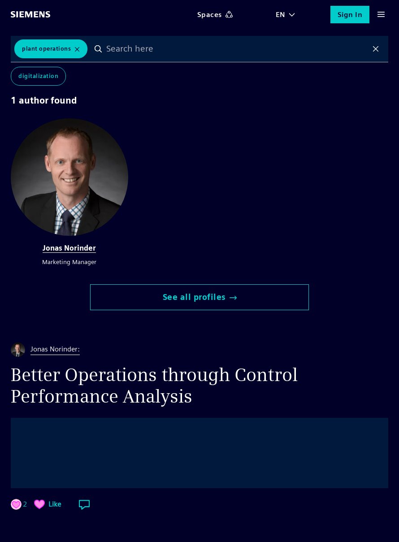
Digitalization (38, 76)
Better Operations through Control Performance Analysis (154, 385)
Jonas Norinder (69, 248)
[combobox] (237, 49)
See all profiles (200, 297)
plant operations (46, 48)
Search (98, 49)
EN (281, 14)
